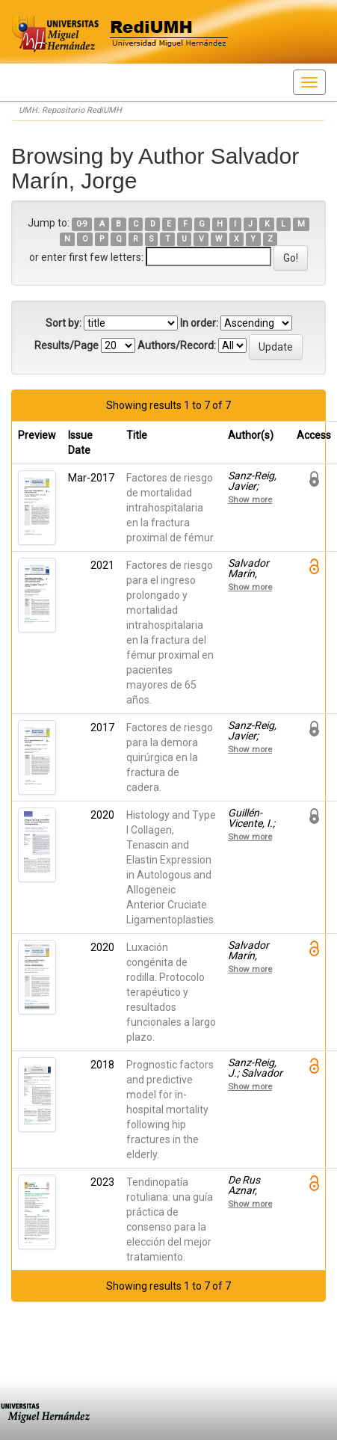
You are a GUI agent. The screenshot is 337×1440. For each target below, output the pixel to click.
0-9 (81, 224)
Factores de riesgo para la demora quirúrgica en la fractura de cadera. (169, 757)
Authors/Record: (176, 345)
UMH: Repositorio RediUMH (70, 110)
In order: (199, 323)
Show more (250, 499)
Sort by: (63, 323)
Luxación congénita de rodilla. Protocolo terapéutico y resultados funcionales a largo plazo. (171, 992)
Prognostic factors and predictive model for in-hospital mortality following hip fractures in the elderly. (170, 1109)
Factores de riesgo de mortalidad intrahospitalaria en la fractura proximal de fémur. (170, 508)
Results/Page (66, 345)
